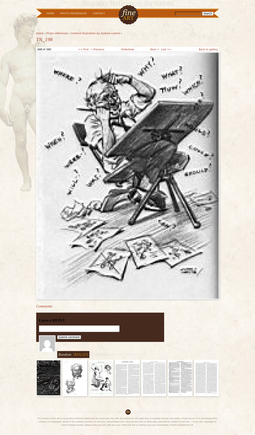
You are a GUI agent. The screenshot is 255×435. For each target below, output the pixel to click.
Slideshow (127, 49)
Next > (154, 49)
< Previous (97, 49)
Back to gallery (208, 49)
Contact (99, 13)
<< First (83, 49)
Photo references (57, 33)
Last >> (166, 49)
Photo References (73, 13)
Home (40, 33)
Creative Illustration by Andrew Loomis (95, 33)
